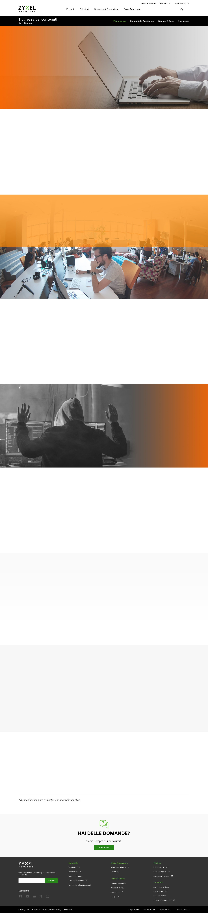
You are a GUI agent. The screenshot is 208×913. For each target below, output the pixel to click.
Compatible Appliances (142, 21)
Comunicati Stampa (118, 883)
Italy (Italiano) (180, 3)
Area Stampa (117, 878)
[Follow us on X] (41, 897)
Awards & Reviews (118, 887)
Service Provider (148, 3)
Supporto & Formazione (106, 9)
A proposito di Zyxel (161, 887)
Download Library (75, 877)
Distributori (115, 872)
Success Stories (159, 896)
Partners (164, 3)
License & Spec (166, 21)
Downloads (184, 21)
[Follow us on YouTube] (27, 897)
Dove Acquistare (132, 9)
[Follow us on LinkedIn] (34, 897)
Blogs (113, 896)
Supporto (72, 868)
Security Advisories (76, 881)
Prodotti (70, 9)
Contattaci (104, 848)
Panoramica (119, 21)
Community (73, 872)
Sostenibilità (158, 892)
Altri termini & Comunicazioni (80, 885)
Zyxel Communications (162, 900)
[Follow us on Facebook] (20, 897)
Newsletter (115, 892)
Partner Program (159, 872)
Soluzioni (84, 9)
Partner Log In (158, 868)
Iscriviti (51, 881)
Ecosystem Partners (161, 877)
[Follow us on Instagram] (47, 897)
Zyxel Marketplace (118, 868)
